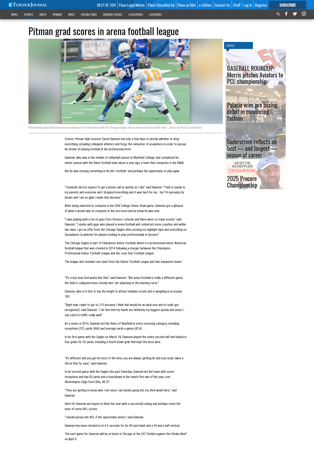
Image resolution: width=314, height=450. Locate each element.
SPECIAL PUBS (89, 14)
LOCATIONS (155, 14)
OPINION (57, 14)
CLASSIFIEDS (136, 14)
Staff (236, 4)
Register (261, 4)
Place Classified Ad (161, 4)
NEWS (14, 14)
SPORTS (28, 14)
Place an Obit (186, 4)
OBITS (42, 14)
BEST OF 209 (106, 4)
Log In (248, 4)
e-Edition (205, 4)
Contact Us (222, 4)
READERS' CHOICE (112, 14)
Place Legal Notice (132, 4)
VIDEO (71, 14)
